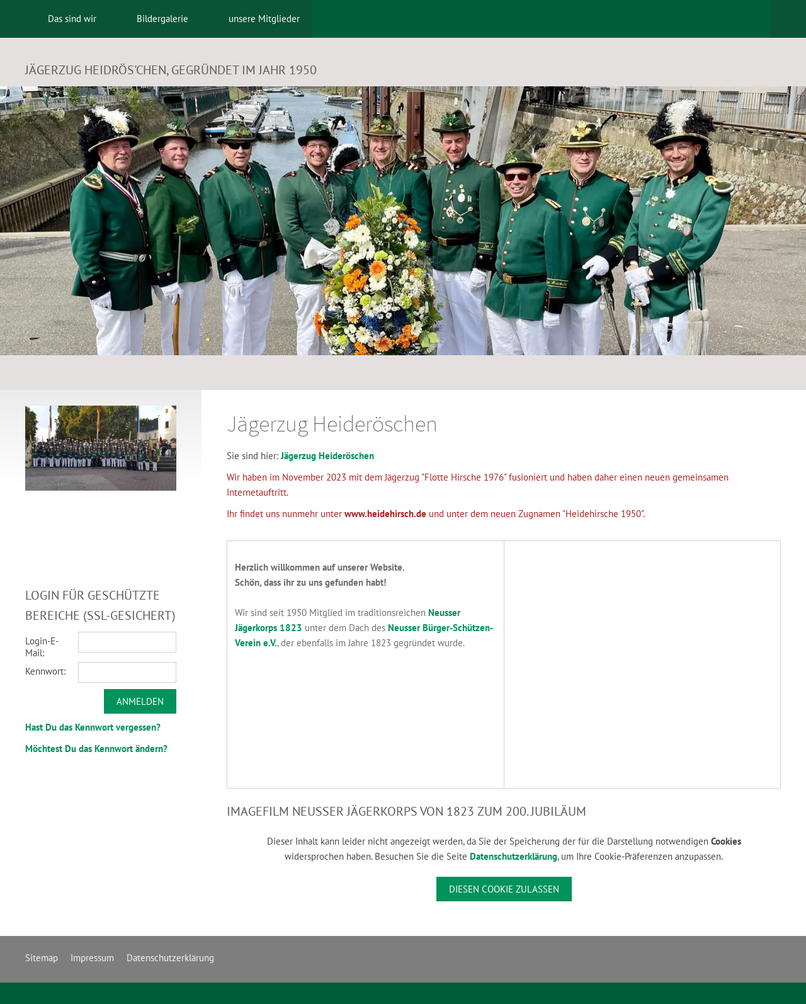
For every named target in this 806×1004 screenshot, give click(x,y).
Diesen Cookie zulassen (504, 889)
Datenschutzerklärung (513, 856)
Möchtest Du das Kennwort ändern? (96, 749)
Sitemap (41, 958)
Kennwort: (45, 671)
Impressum (92, 958)
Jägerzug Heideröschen (327, 456)
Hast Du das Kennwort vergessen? (93, 727)
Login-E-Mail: (42, 647)
